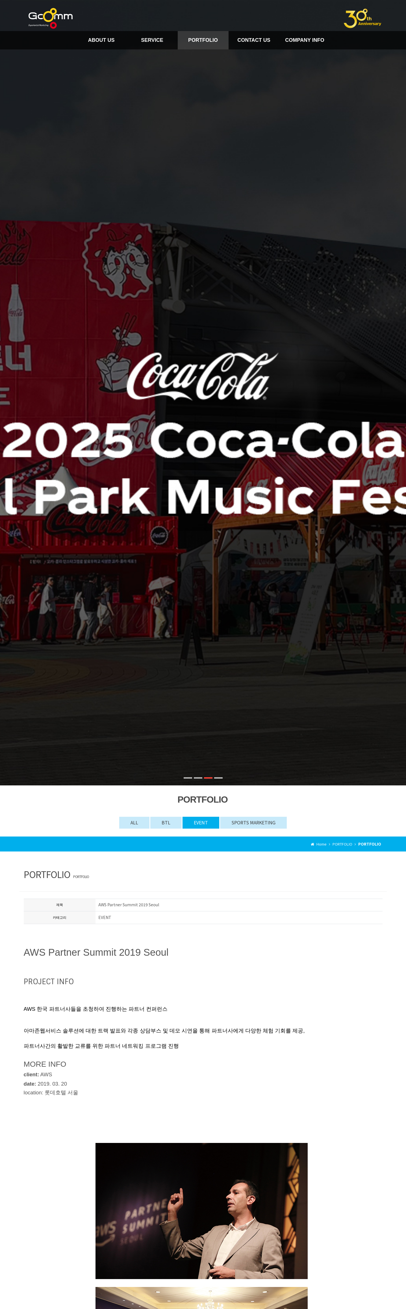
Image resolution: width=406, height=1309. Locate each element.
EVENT (201, 822)
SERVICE (152, 40)
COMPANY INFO (304, 40)
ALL (134, 822)
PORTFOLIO (203, 40)
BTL (166, 822)
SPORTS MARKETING (253, 822)
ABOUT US (101, 40)
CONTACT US (253, 40)
